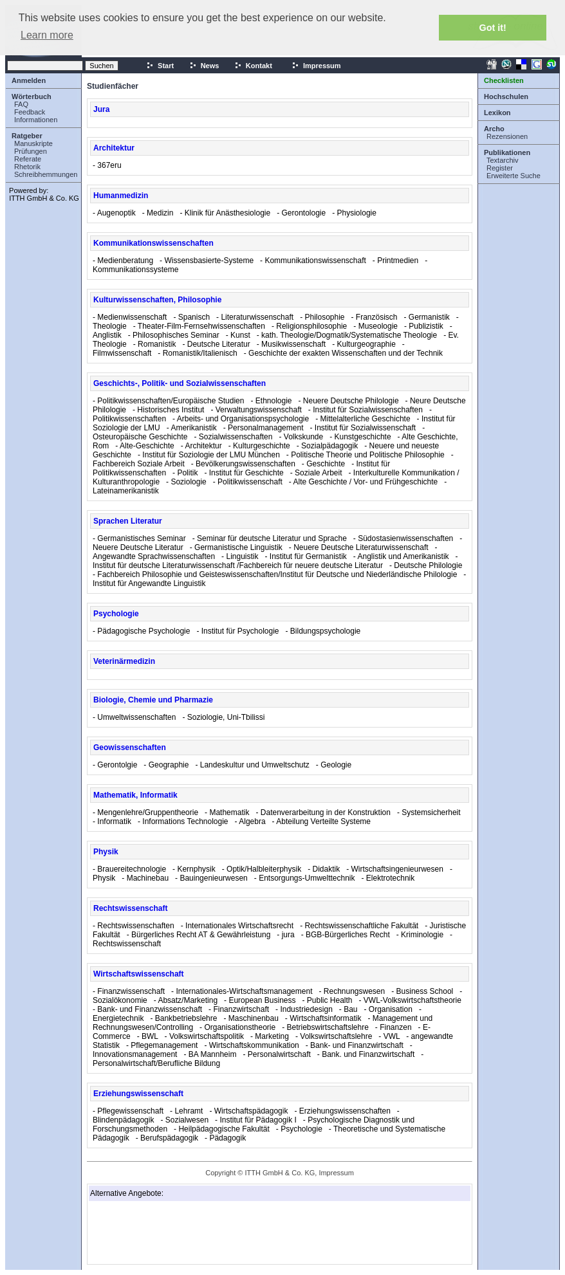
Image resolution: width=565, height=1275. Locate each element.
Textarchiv (502, 160)
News (204, 65)
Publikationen (507, 152)
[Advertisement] (154, 1232)
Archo (494, 129)
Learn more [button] (47, 35)
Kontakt (253, 65)
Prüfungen (30, 151)
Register (499, 168)
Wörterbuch (31, 96)
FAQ (21, 104)
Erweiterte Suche (513, 175)
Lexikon (497, 112)
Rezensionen (507, 136)
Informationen (35, 120)
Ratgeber (27, 136)
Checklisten (504, 80)
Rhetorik (27, 166)
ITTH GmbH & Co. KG (44, 198)
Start (160, 65)
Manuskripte (33, 143)
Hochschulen (506, 96)
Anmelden (29, 80)
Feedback (29, 112)
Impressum (316, 65)
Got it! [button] (492, 28)
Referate (27, 159)
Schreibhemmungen (45, 174)
